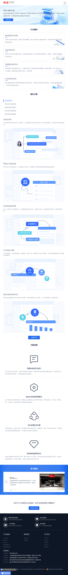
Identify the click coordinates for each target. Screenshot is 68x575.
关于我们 (47, 534)
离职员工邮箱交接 (10, 104)
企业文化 (46, 540)
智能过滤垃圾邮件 (10, 107)
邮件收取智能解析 (10, 114)
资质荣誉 (46, 542)
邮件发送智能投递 (10, 110)
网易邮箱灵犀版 (7, 547)
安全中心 (5, 542)
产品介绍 (5, 538)
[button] (62, 482)
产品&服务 (6, 534)
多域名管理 (8, 100)
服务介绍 (5, 540)
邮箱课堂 (26, 540)
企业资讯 (26, 538)
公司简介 (46, 538)
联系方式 (46, 544)
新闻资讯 (26, 534)
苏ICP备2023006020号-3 (40, 569)
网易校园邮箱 (6, 544)
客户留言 (46, 547)
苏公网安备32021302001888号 (55, 569)
